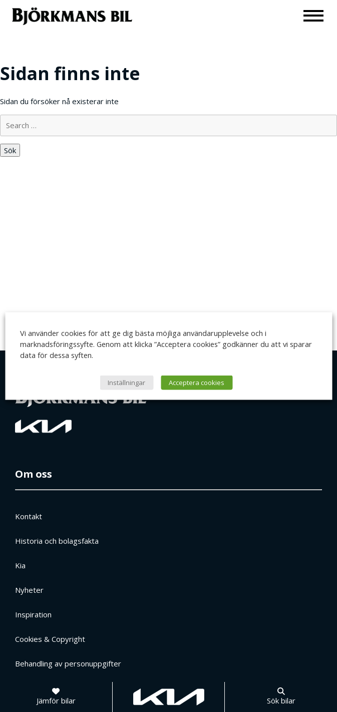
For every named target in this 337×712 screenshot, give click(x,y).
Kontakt (28, 516)
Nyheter (29, 590)
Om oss (33, 474)
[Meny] (314, 15)
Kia (20, 565)
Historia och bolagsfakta (57, 541)
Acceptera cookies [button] (196, 382)
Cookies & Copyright (50, 639)
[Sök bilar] (281, 697)
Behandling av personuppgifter (68, 663)
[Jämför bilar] (56, 697)
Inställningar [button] (126, 382)
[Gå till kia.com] (168, 697)
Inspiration (33, 614)
